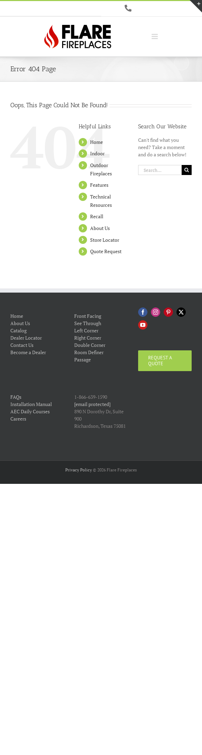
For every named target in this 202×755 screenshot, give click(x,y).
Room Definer (89, 352)
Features (99, 185)
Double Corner (89, 345)
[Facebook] (142, 312)
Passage (82, 359)
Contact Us (21, 345)
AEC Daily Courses (30, 411)
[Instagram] (155, 312)
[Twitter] (181, 312)
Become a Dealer (28, 352)
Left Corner (86, 330)
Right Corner (87, 337)
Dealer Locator (26, 337)
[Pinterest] (168, 312)
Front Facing (87, 316)
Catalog (18, 330)
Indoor (97, 153)
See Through (87, 323)
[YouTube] (142, 325)
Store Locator (104, 240)
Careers (18, 418)
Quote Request (106, 251)
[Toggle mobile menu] (155, 36)
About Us (100, 228)
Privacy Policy (78, 469)
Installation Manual (31, 404)
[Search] (187, 170)
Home (96, 142)
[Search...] (160, 170)
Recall (96, 216)
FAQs (15, 397)
